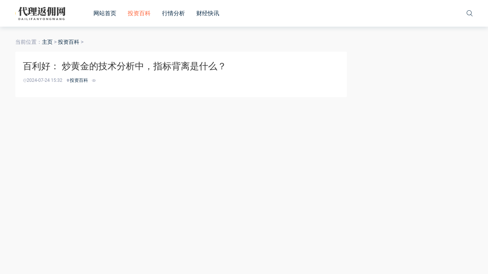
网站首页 (104, 13)
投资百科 (139, 13)
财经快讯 (207, 13)
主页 (47, 42)
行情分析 (173, 13)
